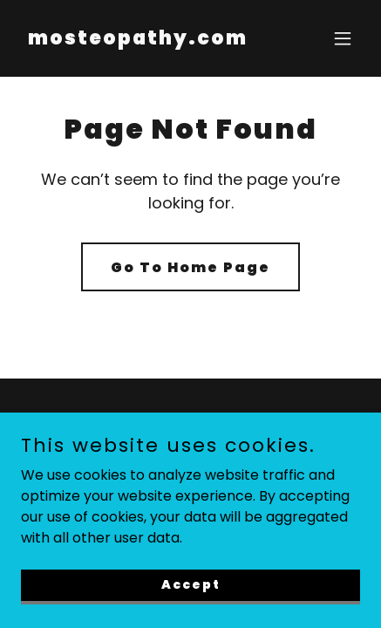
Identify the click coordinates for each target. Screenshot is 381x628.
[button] (342, 38)
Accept (191, 584)
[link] (138, 40)
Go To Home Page (190, 267)
